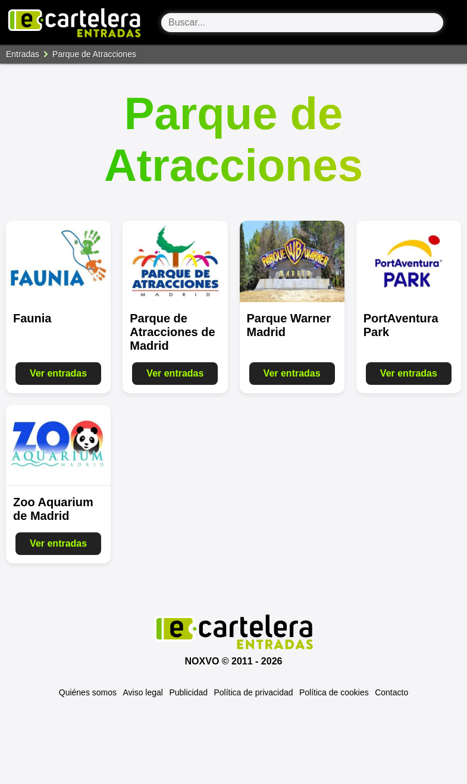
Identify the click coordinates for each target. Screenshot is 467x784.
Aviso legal (143, 692)
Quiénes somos (88, 692)
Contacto (391, 692)
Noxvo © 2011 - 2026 (234, 661)
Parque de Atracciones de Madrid (172, 332)
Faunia (32, 318)
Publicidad (188, 692)
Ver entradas (58, 373)
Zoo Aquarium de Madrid (53, 509)
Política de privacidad (253, 692)
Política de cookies (334, 692)
